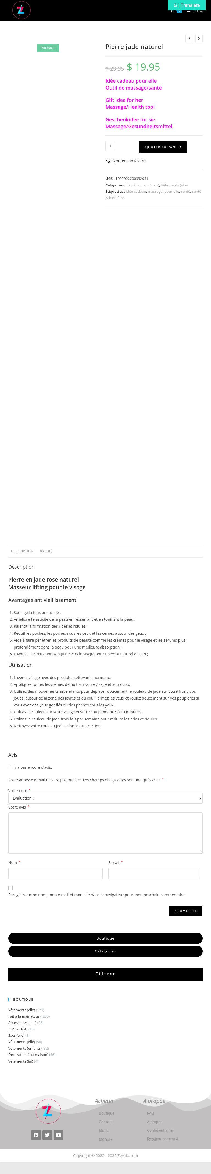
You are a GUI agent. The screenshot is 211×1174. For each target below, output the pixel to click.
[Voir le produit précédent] (189, 38)
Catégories (105, 951)
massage (155, 191)
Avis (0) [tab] (46, 551)
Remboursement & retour (163, 1139)
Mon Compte (105, 1139)
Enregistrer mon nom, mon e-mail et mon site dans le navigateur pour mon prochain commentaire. (96, 894)
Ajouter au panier (162, 147)
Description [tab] (22, 551)
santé (185, 191)
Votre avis (18, 807)
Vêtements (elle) (174, 185)
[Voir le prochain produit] (199, 38)
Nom (14, 862)
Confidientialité (160, 1130)
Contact (106, 1122)
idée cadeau (136, 191)
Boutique (105, 938)
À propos (154, 1122)
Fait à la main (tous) (143, 185)
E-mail (115, 862)
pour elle (171, 191)
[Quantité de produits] (110, 146)
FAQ (150, 1113)
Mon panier (104, 1130)
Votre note (19, 791)
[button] (126, 160)
